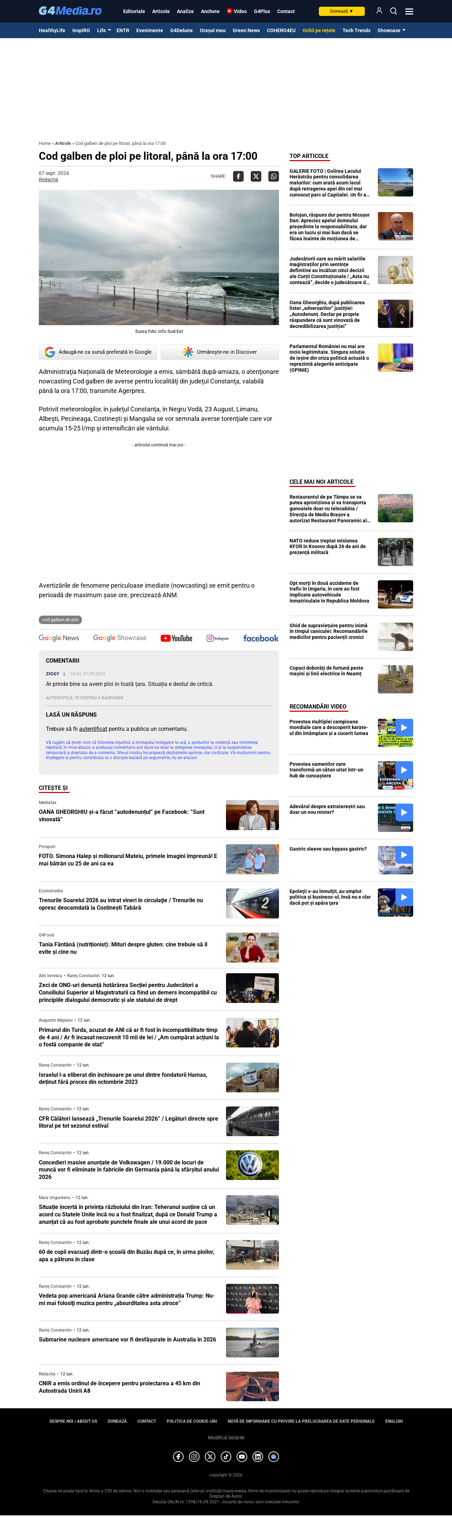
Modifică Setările (226, 1437)
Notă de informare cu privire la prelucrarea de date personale (301, 1421)
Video (240, 11)
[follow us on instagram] (218, 639)
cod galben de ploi (60, 619)
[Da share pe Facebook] (238, 176)
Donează (341, 11)
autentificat (93, 729)
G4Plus (262, 11)
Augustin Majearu (56, 1020)
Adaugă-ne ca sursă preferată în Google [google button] (97, 352)
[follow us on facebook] (261, 639)
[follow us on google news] (59, 639)
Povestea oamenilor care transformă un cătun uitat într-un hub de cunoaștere (326, 770)
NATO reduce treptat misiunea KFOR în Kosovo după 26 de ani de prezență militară (328, 547)
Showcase (388, 30)
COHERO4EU (281, 30)
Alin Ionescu (50, 975)
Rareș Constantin (83, 975)
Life (101, 30)
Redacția (48, 179)
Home (45, 143)
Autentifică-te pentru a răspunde (85, 697)
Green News (246, 30)
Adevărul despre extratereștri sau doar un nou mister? (327, 809)
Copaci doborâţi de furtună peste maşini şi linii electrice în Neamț (326, 671)
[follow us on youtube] (176, 639)
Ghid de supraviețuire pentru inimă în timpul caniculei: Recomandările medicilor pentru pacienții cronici (329, 631)
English (394, 1421)
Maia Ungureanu (55, 1197)
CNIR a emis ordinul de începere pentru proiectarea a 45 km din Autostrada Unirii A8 (119, 1387)
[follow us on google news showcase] (119, 639)
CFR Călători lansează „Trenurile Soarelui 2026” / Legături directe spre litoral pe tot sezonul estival (128, 1122)
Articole (161, 11)
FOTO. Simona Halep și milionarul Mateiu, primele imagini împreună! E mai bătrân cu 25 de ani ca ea (128, 860)
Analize (185, 11)
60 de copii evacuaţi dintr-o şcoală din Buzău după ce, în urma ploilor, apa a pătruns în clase (126, 1256)
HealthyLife (52, 30)
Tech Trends (356, 30)
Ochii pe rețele (319, 30)
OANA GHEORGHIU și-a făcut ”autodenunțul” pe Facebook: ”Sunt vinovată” (121, 816)
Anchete (210, 11)
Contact (286, 11)
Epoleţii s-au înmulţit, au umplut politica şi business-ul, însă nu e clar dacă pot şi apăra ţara (330, 897)
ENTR (123, 30)
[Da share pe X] (256, 176)
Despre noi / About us (73, 1421)
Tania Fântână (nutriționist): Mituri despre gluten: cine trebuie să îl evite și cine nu (123, 948)
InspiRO (81, 30)
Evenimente (149, 30)
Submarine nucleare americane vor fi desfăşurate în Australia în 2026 (127, 1339)
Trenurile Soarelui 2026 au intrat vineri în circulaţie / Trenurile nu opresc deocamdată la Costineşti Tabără (121, 904)
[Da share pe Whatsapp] (273, 176)
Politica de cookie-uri (192, 1421)
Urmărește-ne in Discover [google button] (220, 352)
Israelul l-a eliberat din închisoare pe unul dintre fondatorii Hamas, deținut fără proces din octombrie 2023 (123, 1078)
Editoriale (134, 11)
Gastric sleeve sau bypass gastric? (328, 849)
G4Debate (181, 30)
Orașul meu (213, 30)
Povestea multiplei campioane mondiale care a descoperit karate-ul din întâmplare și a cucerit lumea (329, 727)
